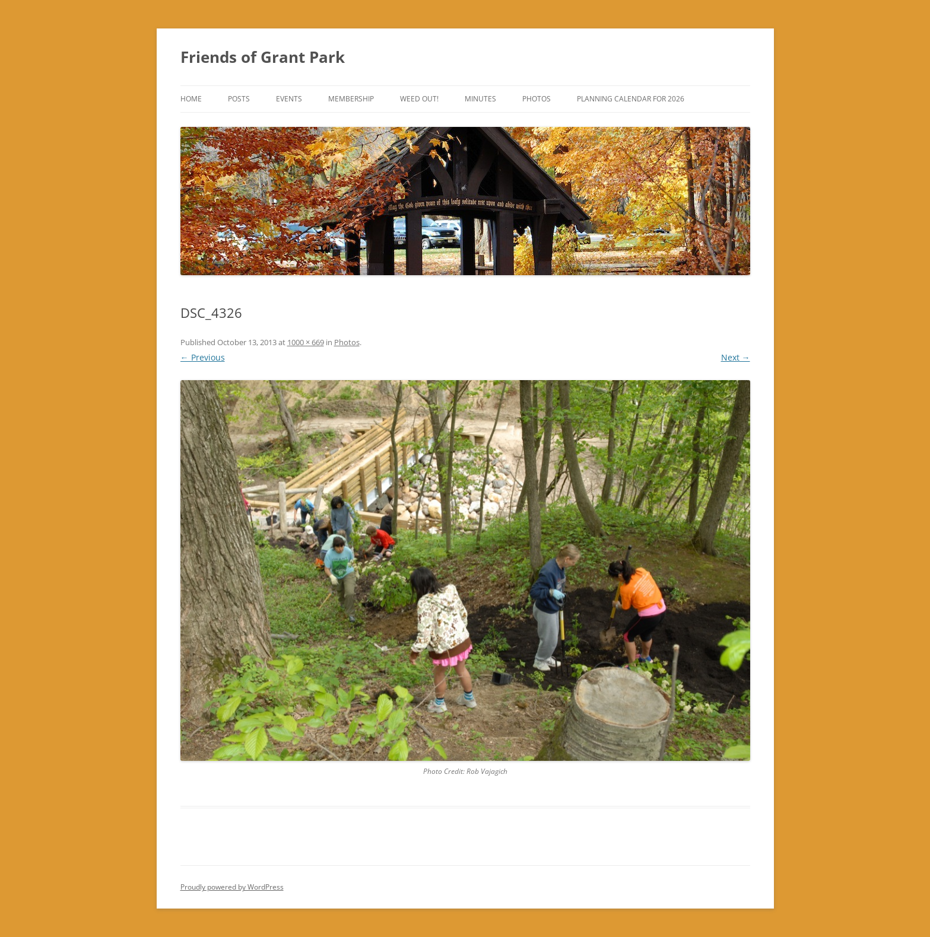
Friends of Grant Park (262, 57)
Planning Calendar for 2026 (630, 99)
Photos (536, 99)
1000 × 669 (305, 342)
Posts (239, 99)
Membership (351, 99)
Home (191, 99)
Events (289, 99)
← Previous (202, 357)
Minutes (480, 99)
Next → (735, 357)
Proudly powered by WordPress (232, 887)
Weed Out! (419, 99)
